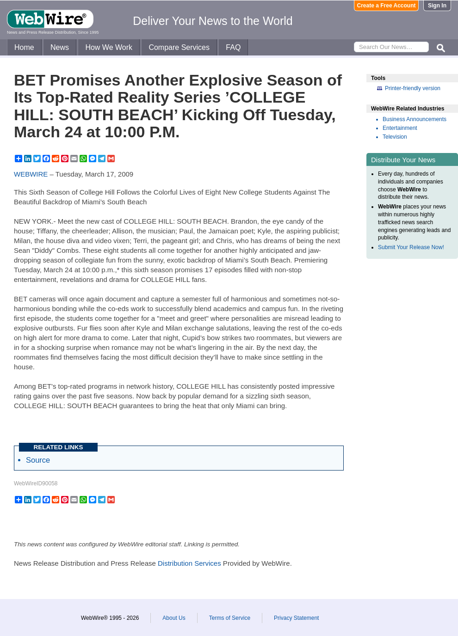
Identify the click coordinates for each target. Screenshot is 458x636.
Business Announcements (414, 119)
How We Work (108, 47)
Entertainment (400, 128)
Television (395, 137)
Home (24, 47)
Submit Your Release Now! (411, 247)
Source (38, 460)
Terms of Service (229, 618)
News (59, 47)
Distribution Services (189, 563)
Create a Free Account (386, 5)
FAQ (233, 47)
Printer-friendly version (412, 88)
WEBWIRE (31, 174)
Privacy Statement (296, 618)
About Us (173, 618)
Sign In (437, 5)
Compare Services (179, 47)
